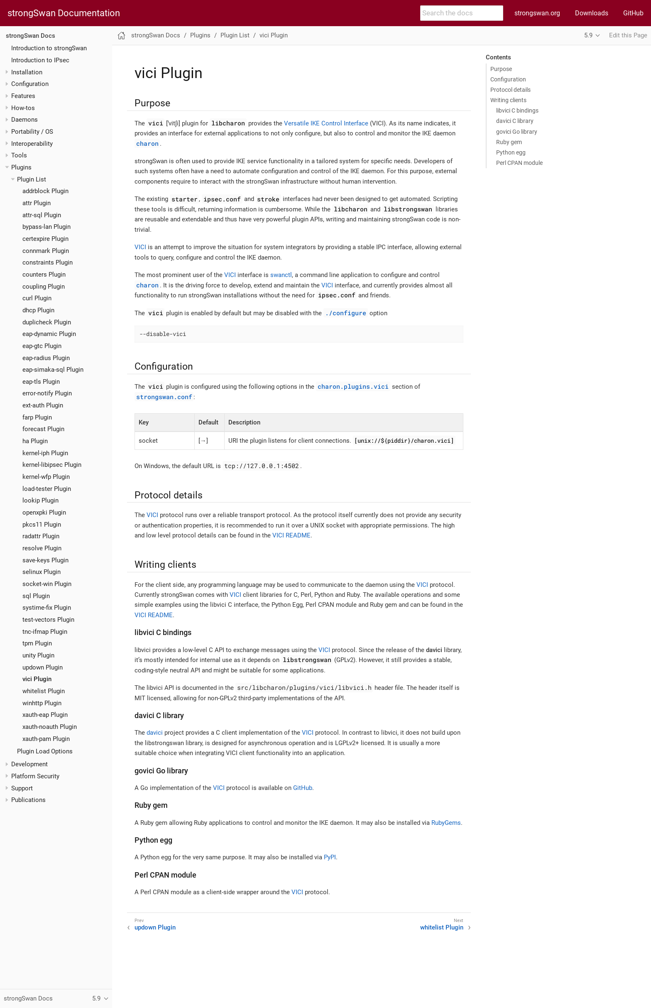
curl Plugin (36, 298)
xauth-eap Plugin (45, 715)
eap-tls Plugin (41, 381)
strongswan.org (537, 13)
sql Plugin (36, 596)
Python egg (511, 152)
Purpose (501, 69)
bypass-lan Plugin (46, 227)
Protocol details (510, 89)
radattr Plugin (40, 536)
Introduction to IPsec (40, 60)
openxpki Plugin (44, 512)
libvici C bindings (517, 110)
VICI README (291, 535)
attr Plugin (36, 203)
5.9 (588, 35)
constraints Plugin (47, 262)
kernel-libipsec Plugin (51, 464)
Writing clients (508, 100)
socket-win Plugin (46, 584)
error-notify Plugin (47, 393)
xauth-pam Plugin (46, 739)
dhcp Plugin (38, 310)
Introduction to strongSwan (49, 48)
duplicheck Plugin (46, 322)
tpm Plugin (37, 643)
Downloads (591, 13)
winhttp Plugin (41, 703)
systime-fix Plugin (46, 607)
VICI (140, 247)
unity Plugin (38, 655)
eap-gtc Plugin (41, 346)
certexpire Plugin (45, 239)
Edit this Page (628, 35)
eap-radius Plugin (46, 358)
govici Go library (516, 131)
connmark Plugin (45, 251)
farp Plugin (37, 417)
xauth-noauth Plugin (49, 727)
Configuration (508, 79)
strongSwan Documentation (63, 13)
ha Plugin (35, 441)
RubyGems (446, 823)
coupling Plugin (43, 286)
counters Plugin (44, 274)
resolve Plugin (41, 548)
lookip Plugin (40, 500)
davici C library (515, 121)
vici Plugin (36, 679)
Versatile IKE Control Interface (326, 123)
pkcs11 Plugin (41, 524)
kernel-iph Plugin (45, 453)
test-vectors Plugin (48, 619)
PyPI (330, 857)
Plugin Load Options (45, 751)
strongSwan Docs (30, 35)
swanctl (281, 275)
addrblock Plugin (45, 191)
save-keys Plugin (45, 560)
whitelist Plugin (43, 691)
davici (155, 732)
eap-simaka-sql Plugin (52, 369)
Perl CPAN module (519, 162)
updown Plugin (42, 667)
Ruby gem (509, 142)
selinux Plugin (41, 572)
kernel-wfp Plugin (46, 477)
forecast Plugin (43, 429)
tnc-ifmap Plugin (44, 631)
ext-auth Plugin (42, 405)
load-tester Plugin (46, 489)
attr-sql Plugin (41, 215)
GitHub (633, 13)
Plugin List (31, 179)
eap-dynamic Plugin (49, 334)
